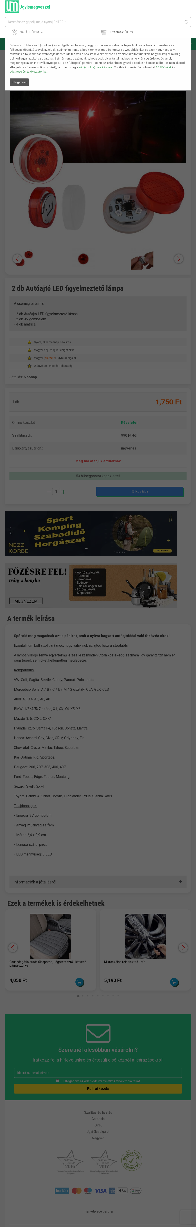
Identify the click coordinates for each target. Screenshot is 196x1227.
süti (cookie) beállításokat (96, 67)
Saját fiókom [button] (27, 32)
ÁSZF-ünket (163, 67)
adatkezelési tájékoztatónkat (28, 71)
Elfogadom (19, 82)
